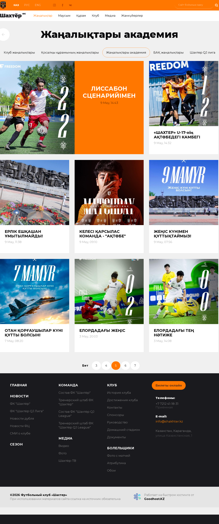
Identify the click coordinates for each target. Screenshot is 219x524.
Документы (116, 437)
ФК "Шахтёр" (20, 403)
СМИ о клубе (20, 433)
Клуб (95, 15)
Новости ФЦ (20, 426)
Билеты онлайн (169, 385)
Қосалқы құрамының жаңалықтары (70, 52)
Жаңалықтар (42, 15)
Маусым (64, 15)
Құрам (81, 15)
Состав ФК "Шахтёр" (75, 392)
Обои (111, 470)
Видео (64, 446)
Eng (38, 5)
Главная (18, 385)
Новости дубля (22, 418)
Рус (27, 5)
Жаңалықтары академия (126, 52)
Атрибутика (116, 463)
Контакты (114, 407)
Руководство (117, 422)
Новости (19, 396)
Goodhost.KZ (154, 499)
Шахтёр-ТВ (67, 460)
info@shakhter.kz (169, 421)
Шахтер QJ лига (202, 52)
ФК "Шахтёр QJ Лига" (27, 411)
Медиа (110, 15)
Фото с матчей (118, 455)
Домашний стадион (123, 430)
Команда (68, 385)
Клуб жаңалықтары (19, 52)
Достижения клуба (122, 400)
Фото (63, 453)
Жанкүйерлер (132, 15)
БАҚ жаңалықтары (168, 52)
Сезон (16, 444)
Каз (16, 5)
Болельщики (120, 448)
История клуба (119, 392)
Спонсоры (115, 415)
